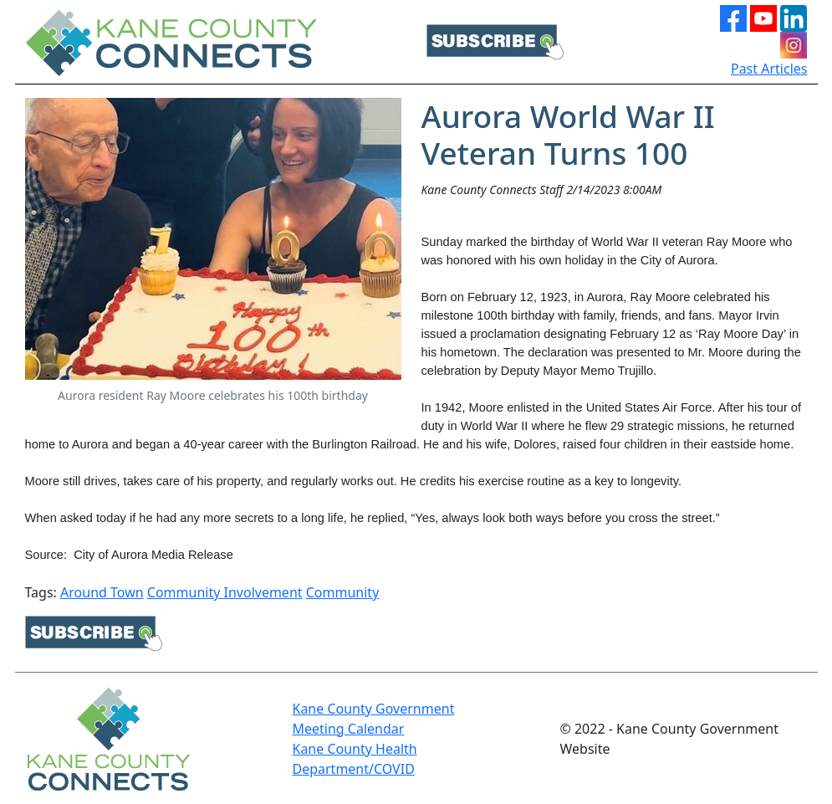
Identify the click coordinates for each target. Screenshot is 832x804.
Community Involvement (225, 592)
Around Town (102, 592)
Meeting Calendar (348, 729)
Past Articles (769, 68)
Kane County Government (373, 708)
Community (343, 592)
